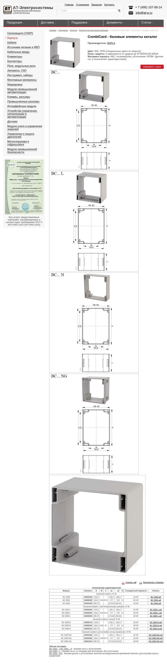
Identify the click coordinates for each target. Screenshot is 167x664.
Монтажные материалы (22, 79)
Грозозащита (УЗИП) (20, 33)
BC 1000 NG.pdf (156, 635)
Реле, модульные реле (21, 65)
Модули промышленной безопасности (22, 151)
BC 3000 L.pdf (156, 616)
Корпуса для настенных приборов (93, 30)
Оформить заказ (152, 66)
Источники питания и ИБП (23, 47)
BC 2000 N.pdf (156, 626)
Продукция (63, 30)
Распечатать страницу (151, 582)
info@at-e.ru (144, 12)
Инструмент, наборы (20, 75)
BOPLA (111, 43)
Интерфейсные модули (21, 106)
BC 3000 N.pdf (156, 629)
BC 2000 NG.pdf (156, 638)
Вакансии (97, 4)
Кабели (11, 42)
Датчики (12, 121)
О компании (82, 4)
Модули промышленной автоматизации (22, 91)
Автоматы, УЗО (16, 70)
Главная (69, 4)
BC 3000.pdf (156, 603)
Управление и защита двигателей (20, 135)
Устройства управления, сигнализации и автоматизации (22, 113)
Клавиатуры (14, 56)
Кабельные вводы (18, 51)
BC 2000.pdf (156, 600)
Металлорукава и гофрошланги (18, 143)
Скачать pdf (129, 582)
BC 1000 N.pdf (156, 622)
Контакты (109, 4)
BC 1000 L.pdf (156, 610)
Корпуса (12, 37)
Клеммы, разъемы (18, 96)
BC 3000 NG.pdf (156, 641)
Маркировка (14, 84)
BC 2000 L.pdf (156, 613)
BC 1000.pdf (156, 597)
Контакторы (14, 61)
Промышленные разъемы (23, 101)
